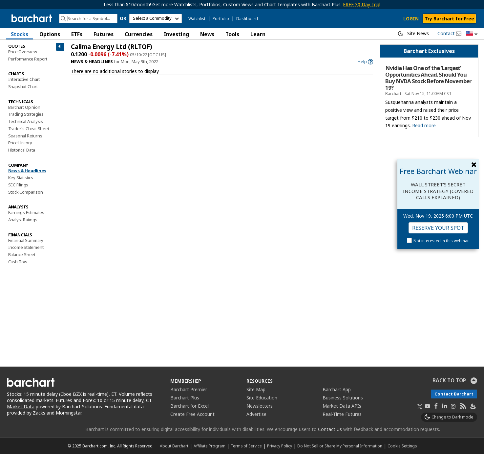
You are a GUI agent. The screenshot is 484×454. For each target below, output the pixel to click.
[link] (365, 62)
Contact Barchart (453, 394)
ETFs (76, 34)
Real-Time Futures (342, 414)
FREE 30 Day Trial (361, 4)
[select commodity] (155, 18)
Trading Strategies (26, 114)
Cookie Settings (402, 445)
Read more (424, 125)
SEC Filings (18, 185)
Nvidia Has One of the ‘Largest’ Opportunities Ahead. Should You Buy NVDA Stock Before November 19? (428, 78)
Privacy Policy (279, 445)
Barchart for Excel (189, 406)
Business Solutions (343, 397)
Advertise (256, 414)
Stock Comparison (25, 192)
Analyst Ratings (22, 220)
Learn (257, 34)
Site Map (255, 389)
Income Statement (26, 247)
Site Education (261, 397)
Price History (20, 143)
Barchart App (337, 389)
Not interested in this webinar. (441, 241)
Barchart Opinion (24, 107)
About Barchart (174, 445)
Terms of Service (246, 445)
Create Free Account (192, 414)
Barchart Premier (188, 389)
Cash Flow (17, 262)
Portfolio (221, 18)
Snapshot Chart (23, 86)
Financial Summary (26, 240)
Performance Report (27, 59)
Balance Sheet (21, 254)
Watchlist (196, 18)
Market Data (20, 406)
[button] (471, 34)
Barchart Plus (184, 397)
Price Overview (22, 52)
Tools (232, 34)
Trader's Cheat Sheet (28, 128)
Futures (104, 34)
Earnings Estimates (26, 212)
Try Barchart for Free (449, 18)
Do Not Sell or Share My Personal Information (339, 445)
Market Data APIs (342, 406)
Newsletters (259, 406)
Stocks (19, 34)
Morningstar (68, 413)
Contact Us (330, 429)
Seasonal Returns (25, 136)
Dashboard (247, 18)
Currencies (139, 34)
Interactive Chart (24, 79)
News (207, 34)
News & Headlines (27, 171)
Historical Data (21, 150)
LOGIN (411, 18)
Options (49, 34)
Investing (176, 34)
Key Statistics (20, 177)
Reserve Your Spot (438, 227)
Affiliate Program (209, 445)
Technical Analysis (25, 121)
